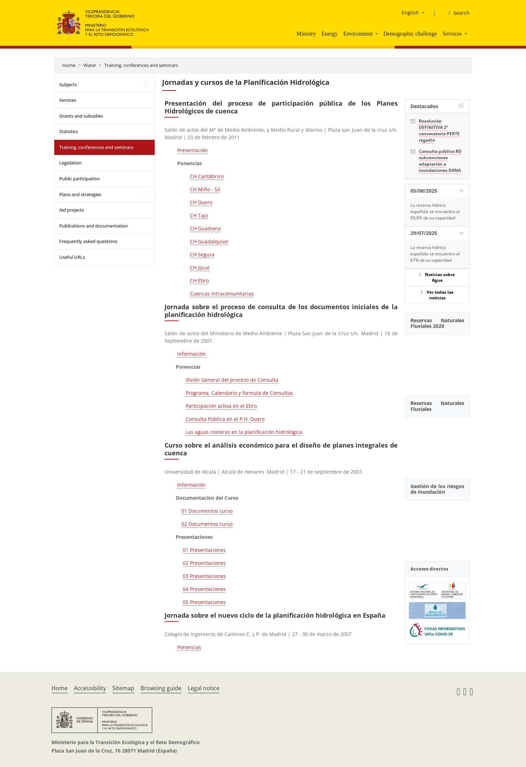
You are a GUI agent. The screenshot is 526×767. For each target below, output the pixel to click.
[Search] (456, 13)
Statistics (68, 131)
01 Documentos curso (207, 510)
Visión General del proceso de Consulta (232, 379)
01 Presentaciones (204, 550)
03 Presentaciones (204, 576)
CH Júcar (200, 267)
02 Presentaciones (204, 563)
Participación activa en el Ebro (221, 406)
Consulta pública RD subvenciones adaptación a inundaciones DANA (440, 160)
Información (192, 353)
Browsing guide (161, 688)
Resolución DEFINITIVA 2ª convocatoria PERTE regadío (439, 130)
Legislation (70, 163)
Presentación (192, 150)
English (410, 12)
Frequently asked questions (88, 241)
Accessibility (90, 688)
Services (452, 34)
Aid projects (71, 210)
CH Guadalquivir (209, 241)
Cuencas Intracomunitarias (222, 293)
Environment (358, 34)
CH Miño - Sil (205, 189)
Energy (329, 34)
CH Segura (202, 254)
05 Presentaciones (204, 602)
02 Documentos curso (207, 523)
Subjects (68, 84)
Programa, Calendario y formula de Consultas (239, 392)
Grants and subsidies (81, 116)
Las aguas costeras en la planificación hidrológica (244, 432)
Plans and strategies (80, 194)
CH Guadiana (205, 228)
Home (68, 65)
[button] (377, 33)
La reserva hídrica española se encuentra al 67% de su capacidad (435, 253)
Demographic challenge (410, 34)
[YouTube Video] (437, 361)
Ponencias (189, 647)
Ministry (306, 34)
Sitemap (123, 688)
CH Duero (201, 202)
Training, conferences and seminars (141, 65)
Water (89, 65)
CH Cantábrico (207, 176)
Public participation (79, 178)
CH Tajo (199, 215)
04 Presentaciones (204, 589)
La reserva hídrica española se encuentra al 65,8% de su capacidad (435, 211)
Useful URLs (72, 257)
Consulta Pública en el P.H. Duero (225, 419)
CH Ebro (199, 280)
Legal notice (203, 688)
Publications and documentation (93, 226)
